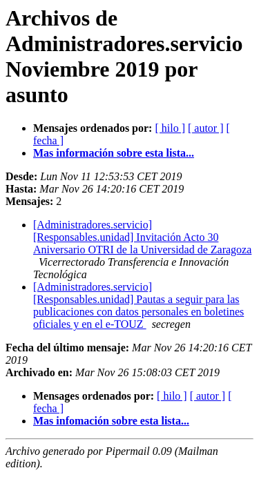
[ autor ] (206, 128)
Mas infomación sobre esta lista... (111, 421)
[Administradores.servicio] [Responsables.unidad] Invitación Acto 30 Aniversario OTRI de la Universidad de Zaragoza (142, 237)
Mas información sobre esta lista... (113, 153)
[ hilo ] (170, 128)
